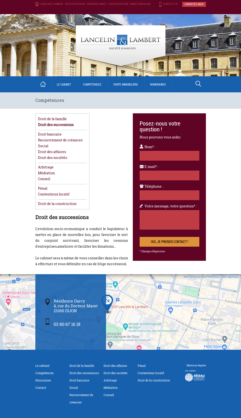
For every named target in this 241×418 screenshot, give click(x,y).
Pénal (42, 188)
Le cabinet (64, 84)
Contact (40, 387)
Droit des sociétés (52, 157)
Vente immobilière (125, 84)
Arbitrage (46, 167)
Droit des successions (56, 124)
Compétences (92, 84)
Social (43, 146)
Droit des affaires (52, 151)
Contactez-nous (194, 4)
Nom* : (150, 147)
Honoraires (158, 84)
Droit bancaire (50, 134)
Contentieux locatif (53, 194)
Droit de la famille (52, 119)
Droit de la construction (57, 203)
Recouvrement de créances (60, 140)
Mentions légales (196, 365)
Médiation (46, 173)
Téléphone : (154, 186)
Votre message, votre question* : (171, 206)
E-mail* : (151, 166)
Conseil (44, 178)
